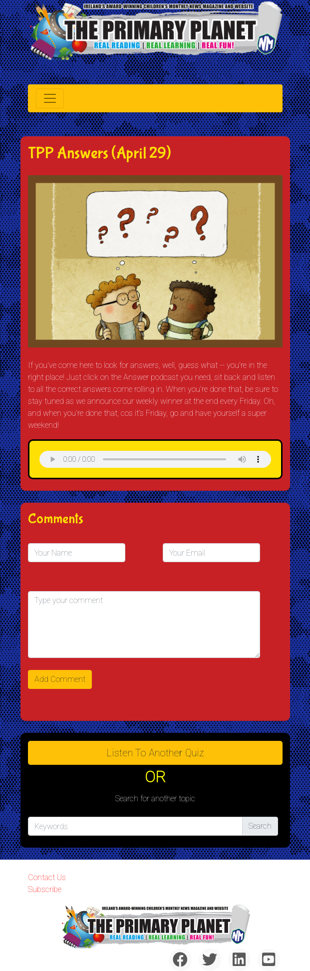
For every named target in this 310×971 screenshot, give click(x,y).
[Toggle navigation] (50, 98)
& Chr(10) (155, 459)
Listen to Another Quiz (155, 753)
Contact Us (47, 877)
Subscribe (44, 889)
